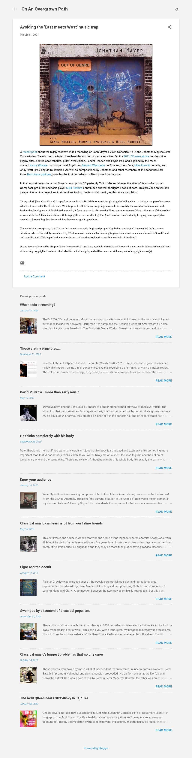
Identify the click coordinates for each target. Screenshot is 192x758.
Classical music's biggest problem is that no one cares (62, 654)
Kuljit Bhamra (74, 188)
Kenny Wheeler (39, 165)
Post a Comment (34, 276)
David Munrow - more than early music (49, 392)
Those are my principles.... (40, 348)
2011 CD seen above (136, 156)
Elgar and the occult (35, 567)
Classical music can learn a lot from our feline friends (61, 523)
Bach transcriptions (39, 174)
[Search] (177, 10)
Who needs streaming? (37, 305)
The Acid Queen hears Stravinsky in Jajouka (54, 698)
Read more (164, 337)
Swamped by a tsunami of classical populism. (55, 611)
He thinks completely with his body (47, 436)
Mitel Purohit (142, 165)
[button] (169, 27)
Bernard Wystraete (93, 165)
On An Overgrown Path (45, 9)
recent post (30, 152)
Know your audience (35, 480)
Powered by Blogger (96, 748)
